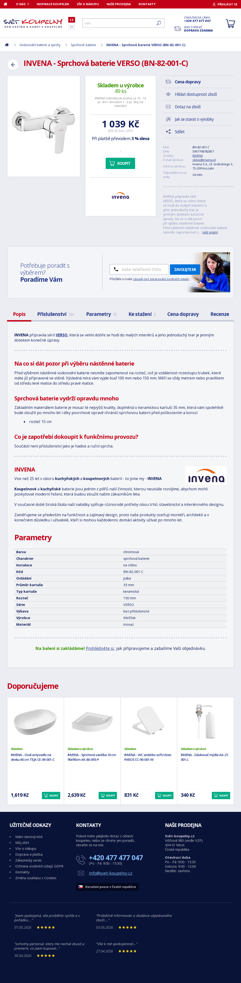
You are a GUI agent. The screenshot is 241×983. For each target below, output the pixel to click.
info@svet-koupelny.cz (110, 873)
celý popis (210, 232)
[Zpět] (13, 65)
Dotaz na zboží (188, 106)
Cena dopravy (183, 314)
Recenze (219, 314)
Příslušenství (55, 314)
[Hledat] (123, 23)
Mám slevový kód (28, 836)
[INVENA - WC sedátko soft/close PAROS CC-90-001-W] (149, 722)
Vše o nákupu (88, 4)
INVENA (198, 155)
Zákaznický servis (28, 860)
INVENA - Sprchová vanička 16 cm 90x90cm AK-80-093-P (92, 757)
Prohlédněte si (100, 648)
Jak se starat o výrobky (194, 119)
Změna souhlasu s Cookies (35, 878)
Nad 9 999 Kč (198, 28)
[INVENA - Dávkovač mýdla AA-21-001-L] (205, 722)
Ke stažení (142, 314)
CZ (72, 20)
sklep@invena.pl (204, 160)
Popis (19, 314)
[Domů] (8, 4)
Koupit (123, 163)
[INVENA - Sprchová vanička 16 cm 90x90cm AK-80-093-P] (92, 722)
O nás (21, 4)
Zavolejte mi (185, 269)
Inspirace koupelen (53, 4)
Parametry (101, 314)
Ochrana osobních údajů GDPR (39, 866)
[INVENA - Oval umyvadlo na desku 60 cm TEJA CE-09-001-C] (35, 722)
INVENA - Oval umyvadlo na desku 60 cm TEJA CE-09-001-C (32, 757)
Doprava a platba (29, 854)
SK (71, 26)
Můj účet (22, 842)
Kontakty (147, 4)
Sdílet (180, 131)
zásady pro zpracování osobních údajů (161, 279)
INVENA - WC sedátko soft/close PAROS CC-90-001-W (147, 757)
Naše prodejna (119, 4)
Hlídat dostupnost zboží (196, 94)
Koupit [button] (53, 795)
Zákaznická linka (198, 19)
